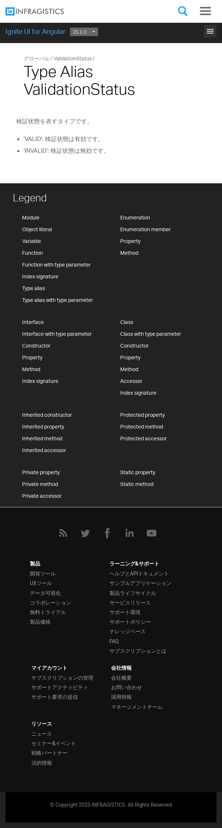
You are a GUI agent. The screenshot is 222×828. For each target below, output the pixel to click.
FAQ (114, 641)
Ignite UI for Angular (36, 31)
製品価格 (40, 622)
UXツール (41, 583)
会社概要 (121, 678)
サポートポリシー (130, 622)
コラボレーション (50, 603)
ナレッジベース (128, 631)
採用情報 (121, 697)
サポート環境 (125, 612)
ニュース (41, 734)
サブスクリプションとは (138, 651)
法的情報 (41, 763)
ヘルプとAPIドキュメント (139, 574)
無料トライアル (48, 612)
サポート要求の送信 (54, 697)
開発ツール (43, 574)
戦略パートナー (49, 753)
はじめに (111, 30)
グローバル (36, 58)
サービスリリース (130, 603)
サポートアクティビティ (59, 687)
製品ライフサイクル (133, 593)
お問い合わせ (126, 687)
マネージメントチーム (137, 707)
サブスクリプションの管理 (62, 678)
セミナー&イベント (53, 743)
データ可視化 (45, 593)
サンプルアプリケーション (140, 583)
